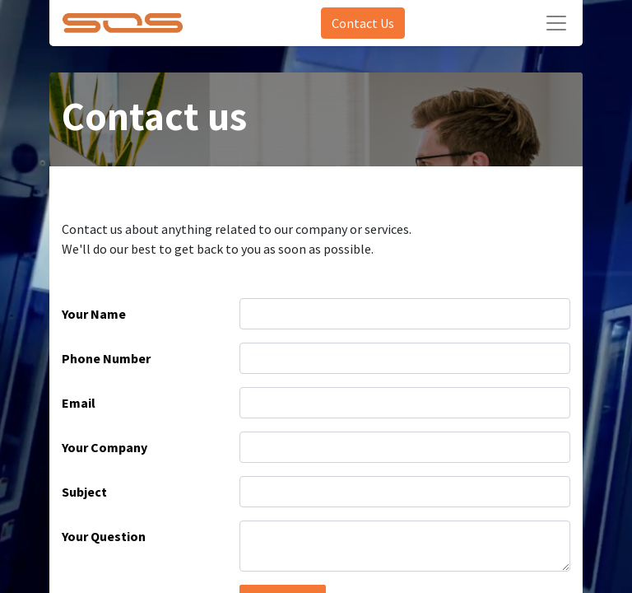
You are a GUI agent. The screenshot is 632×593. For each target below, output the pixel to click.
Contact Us (363, 23)
